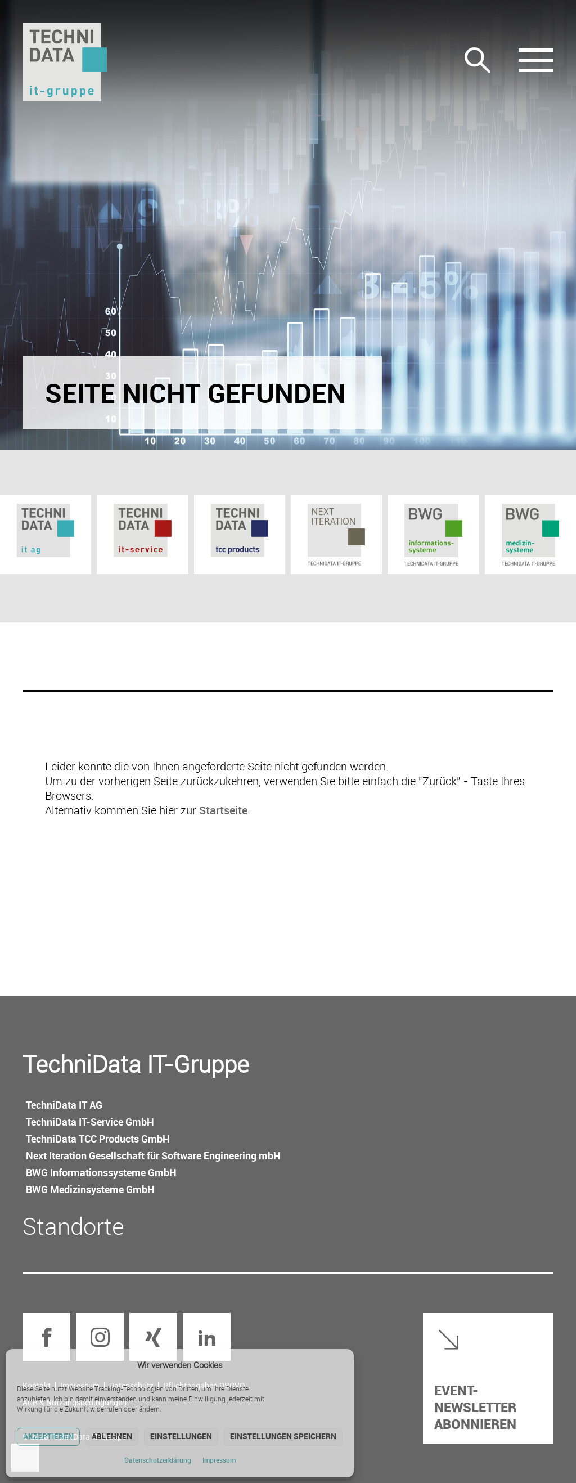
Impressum (219, 1459)
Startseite (223, 810)
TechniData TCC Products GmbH (98, 1138)
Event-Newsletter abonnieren (475, 1407)
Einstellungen (181, 1436)
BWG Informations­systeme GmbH (101, 1172)
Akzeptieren (48, 1436)
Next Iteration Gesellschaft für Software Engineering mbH (153, 1155)
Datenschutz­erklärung (157, 1459)
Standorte (73, 1226)
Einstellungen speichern (283, 1436)
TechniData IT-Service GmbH (90, 1121)
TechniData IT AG (64, 1105)
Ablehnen (112, 1436)
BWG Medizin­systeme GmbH (90, 1189)
